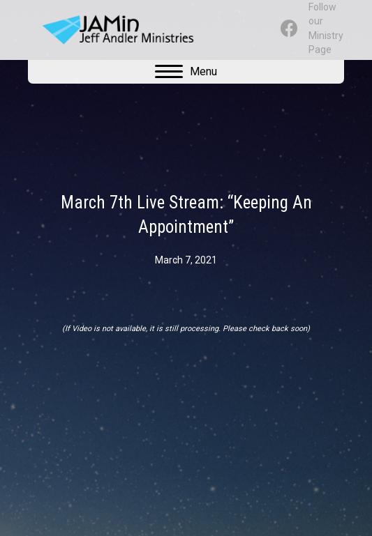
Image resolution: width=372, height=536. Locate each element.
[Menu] (186, 72)
